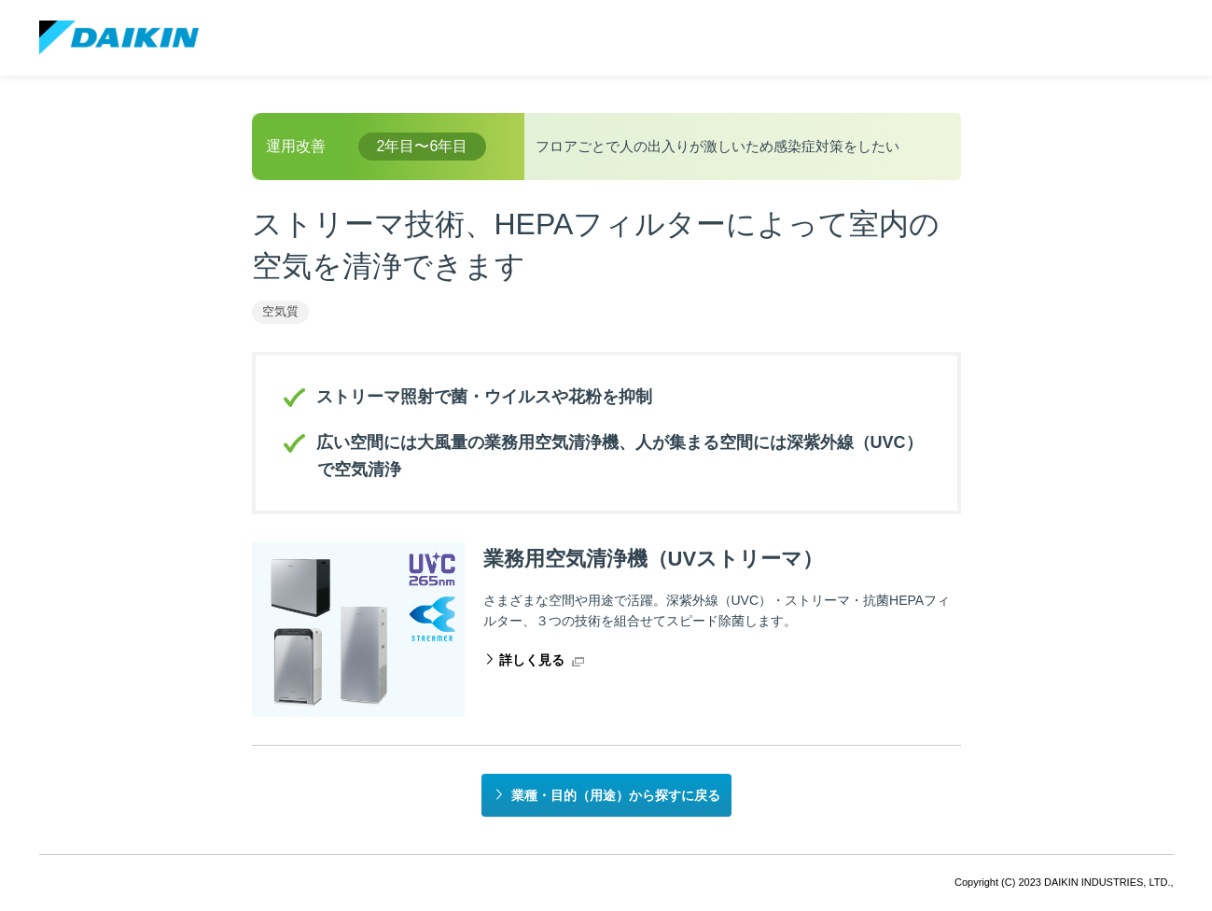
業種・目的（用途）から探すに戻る (615, 795)
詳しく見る (531, 659)
